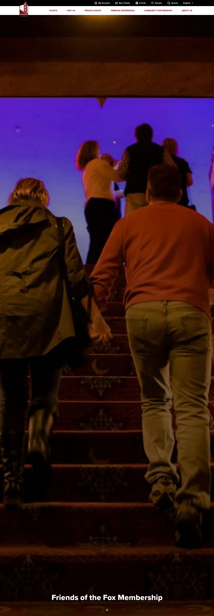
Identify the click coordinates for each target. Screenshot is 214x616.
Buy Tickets (122, 3)
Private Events (93, 10)
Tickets (53, 10)
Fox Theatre (23, 8)
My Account (102, 3)
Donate (156, 3)
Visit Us (71, 10)
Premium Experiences (122, 10)
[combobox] (188, 3)
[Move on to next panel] (107, 609)
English (186, 2)
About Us (187, 10)
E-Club (140, 3)
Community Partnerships (158, 10)
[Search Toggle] (172, 3)
